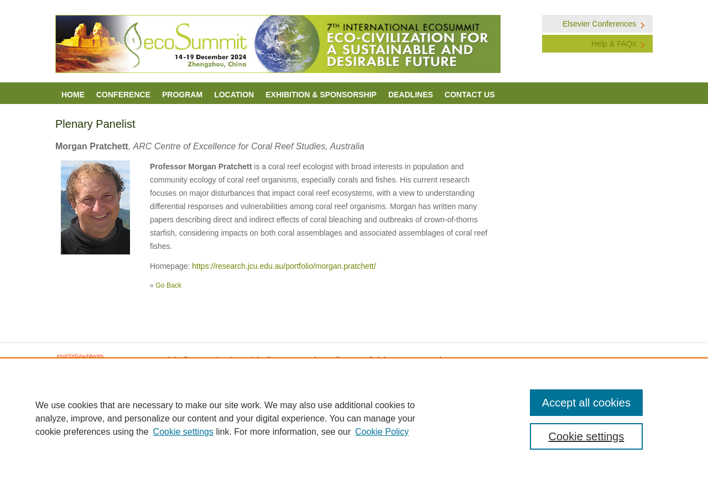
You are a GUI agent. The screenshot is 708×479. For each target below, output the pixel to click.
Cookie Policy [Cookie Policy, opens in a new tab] (382, 431)
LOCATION (234, 94)
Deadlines (410, 94)
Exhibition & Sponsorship (321, 94)
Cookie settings (183, 431)
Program (182, 94)
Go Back (168, 285)
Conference (123, 94)
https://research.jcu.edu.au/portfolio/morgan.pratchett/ (284, 266)
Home (73, 94)
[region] (354, 418)
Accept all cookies (586, 403)
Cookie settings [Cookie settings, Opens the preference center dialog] (586, 436)
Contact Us (470, 94)
